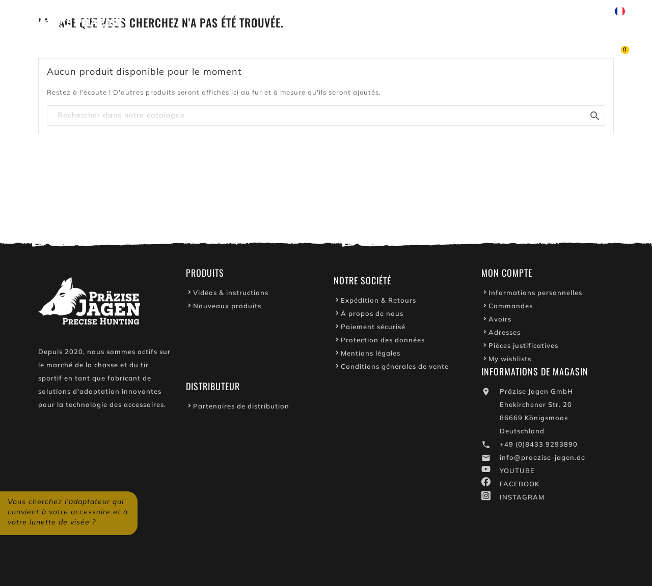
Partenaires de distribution (241, 408)
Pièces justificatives (523, 348)
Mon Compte (506, 275)
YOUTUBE (517, 473)
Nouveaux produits (227, 308)
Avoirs (499, 321)
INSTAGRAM (522, 499)
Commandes (510, 308)
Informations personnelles (535, 295)
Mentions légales (370, 355)
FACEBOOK (519, 486)
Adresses (504, 335)
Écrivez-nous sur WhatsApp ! (499, 11)
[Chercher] (326, 115)
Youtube (411, 11)
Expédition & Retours (378, 303)
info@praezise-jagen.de (542, 460)
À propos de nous (372, 316)
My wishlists (509, 361)
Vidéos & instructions (230, 295)
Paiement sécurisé (373, 329)
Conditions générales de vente (395, 369)
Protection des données (383, 342)
